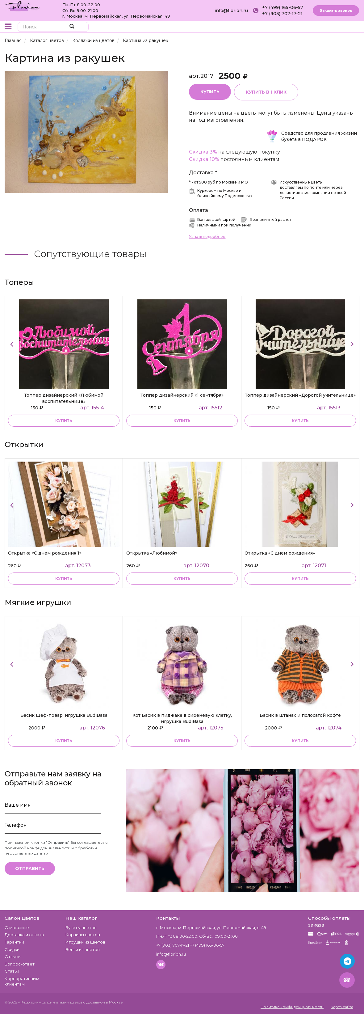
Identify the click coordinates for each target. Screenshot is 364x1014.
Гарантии (14, 942)
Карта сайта (342, 1006)
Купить (210, 92)
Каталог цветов (47, 40)
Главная (13, 40)
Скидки (12, 949)
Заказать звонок (336, 10)
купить (63, 420)
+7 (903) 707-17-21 (282, 13)
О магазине (17, 927)
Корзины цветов (82, 934)
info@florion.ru (231, 10)
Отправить (29, 868)
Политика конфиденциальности (292, 1006)
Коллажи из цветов (93, 40)
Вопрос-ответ (20, 963)
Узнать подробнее (207, 236)
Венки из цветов (82, 949)
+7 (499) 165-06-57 (282, 7)
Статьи (12, 971)
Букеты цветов (81, 927)
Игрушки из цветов (85, 942)
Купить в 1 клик (266, 92)
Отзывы (13, 956)
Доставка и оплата (24, 934)
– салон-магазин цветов (60, 1002)
